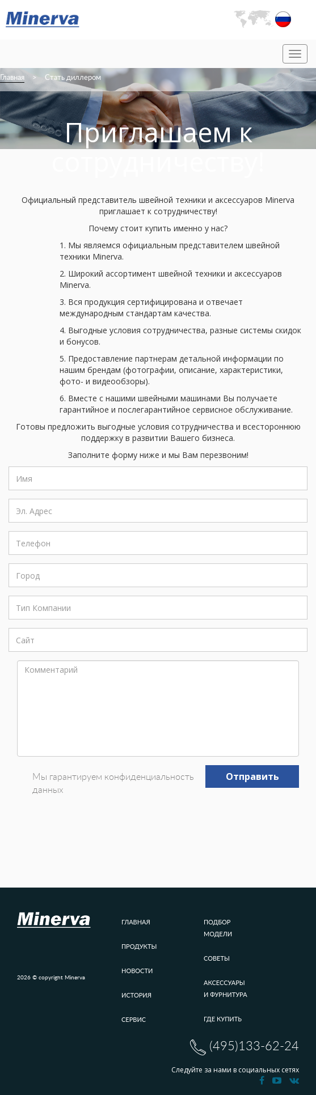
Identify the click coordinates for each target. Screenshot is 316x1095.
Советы (217, 958)
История (136, 995)
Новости (137, 970)
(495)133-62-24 (244, 1047)
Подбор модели (218, 927)
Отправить (252, 776)
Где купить (223, 1018)
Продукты (139, 946)
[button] (262, 19)
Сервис (133, 1019)
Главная (12, 78)
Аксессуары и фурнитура (225, 988)
